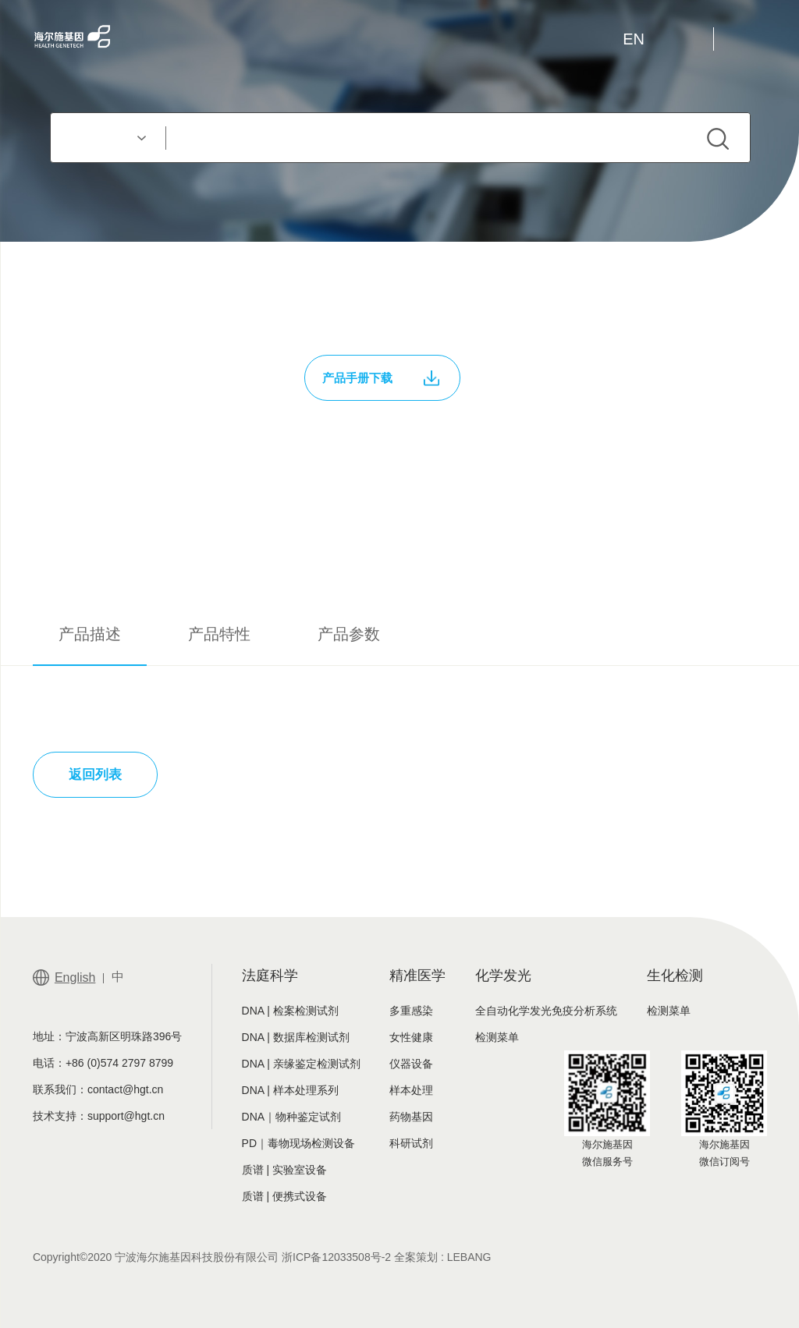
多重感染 (411, 1010)
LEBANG (469, 1257)
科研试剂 (411, 1143)
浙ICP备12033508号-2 (336, 1257)
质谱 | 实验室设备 (284, 1169)
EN (634, 39)
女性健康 (411, 1037)
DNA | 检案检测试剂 (290, 1010)
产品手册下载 (380, 378)
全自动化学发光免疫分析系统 (546, 1010)
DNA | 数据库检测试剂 (296, 1037)
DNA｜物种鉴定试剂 (292, 1116)
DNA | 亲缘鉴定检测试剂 (301, 1063)
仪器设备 (411, 1063)
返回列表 (95, 774)
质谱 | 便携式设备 (284, 1196)
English (75, 977)
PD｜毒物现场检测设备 (298, 1143)
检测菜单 (497, 1037)
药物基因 (411, 1116)
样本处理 (411, 1090)
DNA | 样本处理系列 (290, 1090)
